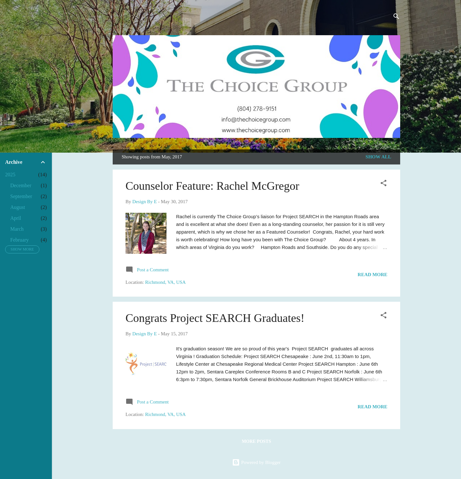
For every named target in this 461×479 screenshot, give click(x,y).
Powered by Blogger (256, 462)
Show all (378, 156)
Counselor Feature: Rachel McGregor (212, 186)
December (20, 185)
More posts (256, 441)
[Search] (396, 17)
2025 (10, 174)
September (21, 196)
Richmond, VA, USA (165, 282)
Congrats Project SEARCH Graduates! (214, 318)
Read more (372, 274)
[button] (383, 184)
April (15, 218)
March (17, 229)
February (19, 240)
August (17, 207)
